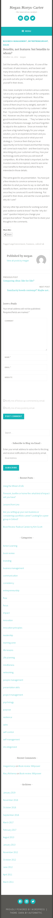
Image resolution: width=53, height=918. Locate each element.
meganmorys (9, 766)
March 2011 (8, 881)
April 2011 (7, 874)
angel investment (17, 244)
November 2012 (10, 852)
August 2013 (8, 837)
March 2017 (8, 822)
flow (5, 598)
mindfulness (8, 664)
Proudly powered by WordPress (25, 909)
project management (13, 694)
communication (10, 575)
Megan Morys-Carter (27, 8)
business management (15, 41)
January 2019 (9, 792)
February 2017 (9, 829)
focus (5, 605)
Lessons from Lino (11, 504)
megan (23, 57)
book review (9, 553)
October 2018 (9, 807)
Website (8, 377)
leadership (8, 635)
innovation (8, 620)
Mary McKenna (9, 773)
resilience (7, 717)
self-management (11, 739)
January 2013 (9, 844)
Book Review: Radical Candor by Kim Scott (22, 526)
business (30, 244)
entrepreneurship (38, 41)
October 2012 (9, 859)
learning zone (9, 642)
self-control (8, 732)
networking (8, 672)
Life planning (9, 657)
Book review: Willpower (29, 766)
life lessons (8, 650)
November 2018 (10, 800)
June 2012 (8, 867)
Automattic (35, 912)
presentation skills (11, 687)
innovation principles (12, 627)
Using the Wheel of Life (13, 485)
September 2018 (11, 815)
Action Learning (10, 545)
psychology (8, 702)
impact (6, 612)
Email (8, 367)
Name (8, 357)
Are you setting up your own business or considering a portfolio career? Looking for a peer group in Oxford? (25, 515)
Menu (28, 31)
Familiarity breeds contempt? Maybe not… (28, 288)
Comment (9, 320)
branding (7, 560)
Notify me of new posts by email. (20, 408)
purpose (7, 709)
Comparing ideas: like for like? (18, 278)
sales (6, 45)
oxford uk (39, 244)
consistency (8, 583)
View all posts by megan (18, 260)
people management (13, 679)
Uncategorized (10, 746)
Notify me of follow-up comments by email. (25, 400)
